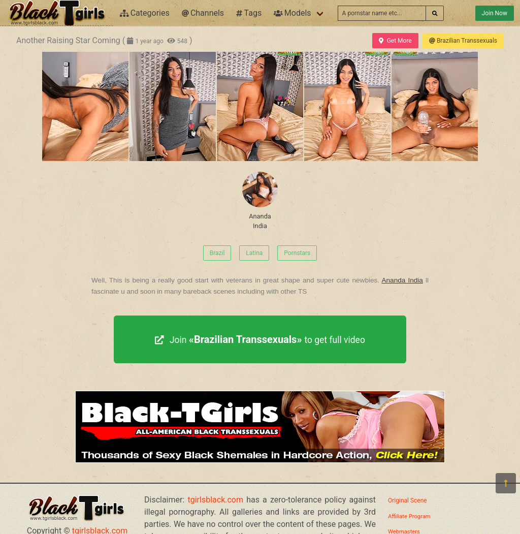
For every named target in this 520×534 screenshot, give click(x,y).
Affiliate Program (409, 516)
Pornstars (297, 253)
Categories (145, 13)
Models (292, 13)
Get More (395, 40)
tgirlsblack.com (216, 500)
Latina (254, 253)
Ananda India (260, 201)
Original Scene (407, 500)
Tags (249, 13)
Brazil (217, 253)
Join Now (494, 13)
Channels (203, 13)
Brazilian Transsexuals (463, 40)
